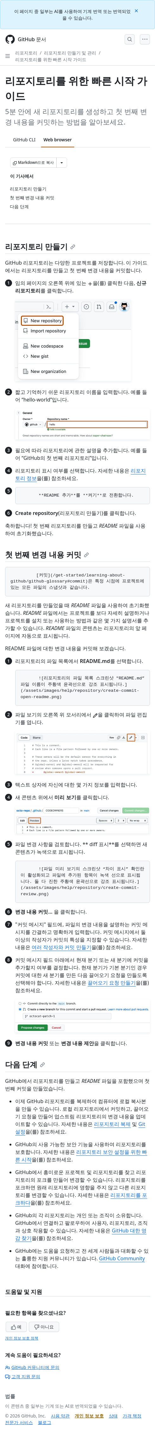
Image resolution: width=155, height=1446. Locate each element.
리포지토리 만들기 (40, 246)
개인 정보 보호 (89, 1416)
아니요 (44, 1327)
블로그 (44, 1422)
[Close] (137, 10)
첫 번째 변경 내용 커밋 (47, 554)
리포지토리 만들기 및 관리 (70, 53)
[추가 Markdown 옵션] (61, 162)
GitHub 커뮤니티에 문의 (32, 1367)
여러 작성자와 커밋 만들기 (61, 947)
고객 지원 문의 (22, 1376)
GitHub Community (122, 1258)
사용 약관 (60, 1416)
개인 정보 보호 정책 (21, 1338)
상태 (113, 1416)
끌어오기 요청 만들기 (112, 982)
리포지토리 (26, 53)
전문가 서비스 (19, 1422)
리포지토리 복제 (112, 1124)
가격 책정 (132, 1416)
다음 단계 (25, 1064)
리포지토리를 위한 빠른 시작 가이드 (50, 59)
